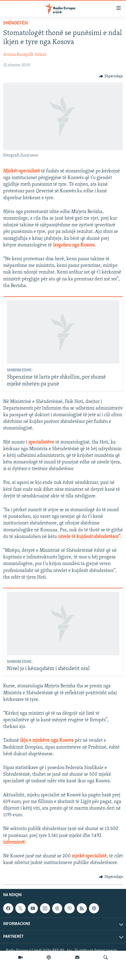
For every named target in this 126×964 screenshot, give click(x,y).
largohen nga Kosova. (74, 245)
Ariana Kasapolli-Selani (24, 55)
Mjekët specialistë (21, 171)
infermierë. (14, 842)
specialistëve (41, 442)
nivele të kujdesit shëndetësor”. (89, 536)
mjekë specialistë (89, 856)
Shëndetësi (15, 23)
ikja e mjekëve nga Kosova (47, 740)
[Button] (111, 76)
